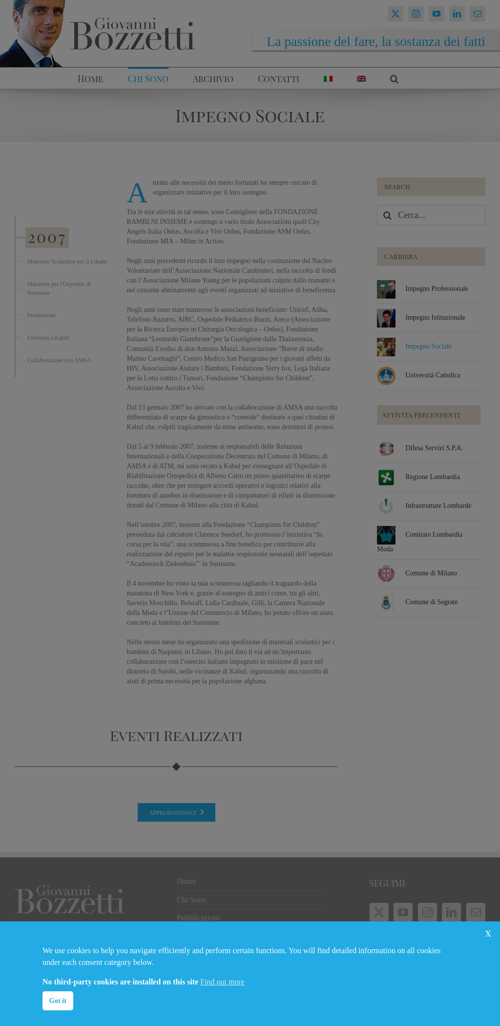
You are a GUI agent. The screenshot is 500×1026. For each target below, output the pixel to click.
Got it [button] (58, 1000)
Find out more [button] (222, 982)
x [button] (488, 932)
